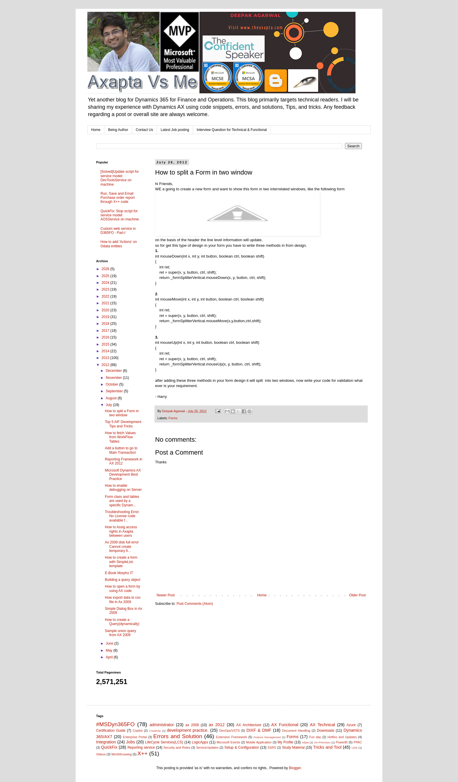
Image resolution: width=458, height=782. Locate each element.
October (112, 384)
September (115, 391)
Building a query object (122, 580)
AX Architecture (248, 725)
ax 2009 (192, 725)
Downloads (325, 731)
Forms (173, 418)
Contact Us (144, 130)
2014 (106, 351)
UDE (355, 747)
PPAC (358, 742)
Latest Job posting (175, 130)
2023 (106, 289)
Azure (351, 725)
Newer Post (166, 595)
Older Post (357, 595)
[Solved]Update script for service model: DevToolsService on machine (119, 178)
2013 (106, 358)
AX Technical (322, 724)
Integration (106, 742)
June (110, 643)
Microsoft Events (228, 742)
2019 (106, 317)
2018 (106, 324)
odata (305, 742)
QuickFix (109, 747)
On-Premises (322, 742)
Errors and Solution (177, 736)
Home (95, 130)
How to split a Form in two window (122, 413)
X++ (142, 753)
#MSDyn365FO (115, 724)
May (109, 650)
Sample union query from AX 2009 (120, 633)
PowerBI (342, 742)
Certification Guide (110, 731)
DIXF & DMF (259, 730)
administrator (162, 724)
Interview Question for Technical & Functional (232, 130)
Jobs (130, 742)
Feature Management (267, 737)
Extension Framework (231, 737)
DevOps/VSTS (229, 730)
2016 (106, 337)
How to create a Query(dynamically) (122, 622)
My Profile (285, 742)
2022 (106, 296)
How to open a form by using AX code (122, 588)
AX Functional (285, 724)
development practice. (188, 730)
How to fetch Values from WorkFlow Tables (120, 437)
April (110, 657)
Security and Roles (177, 747)
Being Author (118, 130)
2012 (106, 365)
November (114, 378)
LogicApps (200, 742)
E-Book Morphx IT (119, 573)
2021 (106, 303)
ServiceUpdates (207, 747)
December (114, 371)
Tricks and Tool (327, 747)
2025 (106, 276)
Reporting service (141, 747)
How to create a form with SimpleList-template (121, 561)
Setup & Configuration (241, 747)
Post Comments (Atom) (194, 604)
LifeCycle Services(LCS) (164, 742)
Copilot (138, 730)
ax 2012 (217, 724)
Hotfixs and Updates (342, 737)
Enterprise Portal (135, 737)
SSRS (272, 747)
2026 (106, 269)
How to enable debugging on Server (123, 488)
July (109, 405)
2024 (106, 283)
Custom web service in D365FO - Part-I (118, 231)
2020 (106, 310)
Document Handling (296, 730)
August (112, 398)
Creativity (155, 730)
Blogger (295, 768)
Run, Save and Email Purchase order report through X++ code (117, 197)
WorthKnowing (121, 754)
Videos (101, 754)
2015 (106, 344)
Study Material (293, 747)
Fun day (315, 737)
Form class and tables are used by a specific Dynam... (122, 501)
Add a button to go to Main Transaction (121, 450)
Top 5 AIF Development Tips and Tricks (123, 424)
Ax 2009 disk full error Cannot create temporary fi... (122, 546)
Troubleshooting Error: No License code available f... (122, 516)
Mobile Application (259, 742)
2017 (106, 331)
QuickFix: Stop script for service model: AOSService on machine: (120, 215)
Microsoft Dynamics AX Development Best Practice (123, 474)
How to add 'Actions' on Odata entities (118, 244)
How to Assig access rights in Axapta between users (121, 531)
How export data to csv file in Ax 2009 (122, 599)
